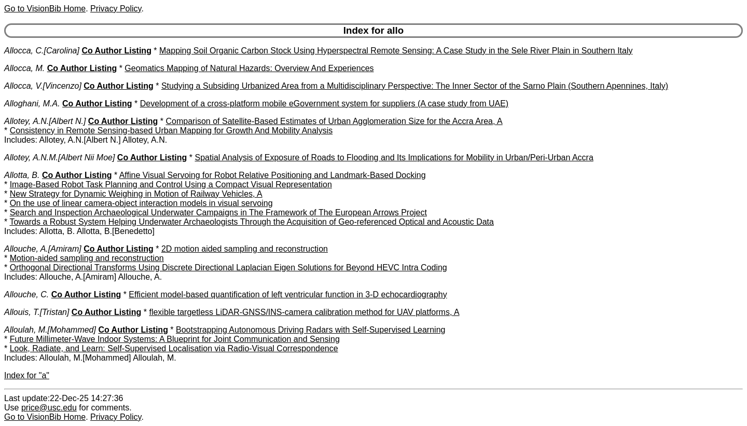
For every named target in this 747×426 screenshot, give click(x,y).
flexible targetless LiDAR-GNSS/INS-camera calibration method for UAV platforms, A (304, 312)
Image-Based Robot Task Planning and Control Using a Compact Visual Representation (171, 184)
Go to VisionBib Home (45, 8)
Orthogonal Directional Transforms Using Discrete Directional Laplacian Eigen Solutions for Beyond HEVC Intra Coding (228, 267)
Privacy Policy (115, 8)
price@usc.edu (49, 407)
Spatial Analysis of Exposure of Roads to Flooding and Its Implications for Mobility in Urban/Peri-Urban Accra (394, 157)
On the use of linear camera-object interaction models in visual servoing (141, 203)
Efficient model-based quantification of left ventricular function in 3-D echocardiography (288, 294)
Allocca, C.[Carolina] (41, 50)
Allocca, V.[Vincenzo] (42, 85)
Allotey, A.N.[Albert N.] (45, 121)
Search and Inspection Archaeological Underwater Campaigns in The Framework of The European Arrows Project (218, 212)
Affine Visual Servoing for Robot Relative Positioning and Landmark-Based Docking (272, 175)
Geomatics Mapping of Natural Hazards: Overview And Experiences (249, 68)
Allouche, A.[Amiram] (42, 248)
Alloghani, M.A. (32, 103)
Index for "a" (26, 375)
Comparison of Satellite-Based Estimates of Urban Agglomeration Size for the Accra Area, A (333, 121)
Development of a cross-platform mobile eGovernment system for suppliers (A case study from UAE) (324, 103)
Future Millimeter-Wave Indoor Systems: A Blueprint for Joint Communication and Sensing (175, 339)
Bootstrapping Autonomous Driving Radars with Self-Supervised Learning (310, 329)
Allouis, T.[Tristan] (36, 312)
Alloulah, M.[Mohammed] (50, 329)
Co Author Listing (116, 50)
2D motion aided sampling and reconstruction (244, 248)
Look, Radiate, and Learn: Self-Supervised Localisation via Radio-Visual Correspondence (174, 348)
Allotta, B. (21, 175)
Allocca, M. (24, 68)
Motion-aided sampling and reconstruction (87, 258)
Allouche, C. (26, 294)
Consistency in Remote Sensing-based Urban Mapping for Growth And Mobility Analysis (171, 130)
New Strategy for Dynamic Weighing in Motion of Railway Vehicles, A (136, 193)
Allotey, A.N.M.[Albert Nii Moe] (59, 157)
